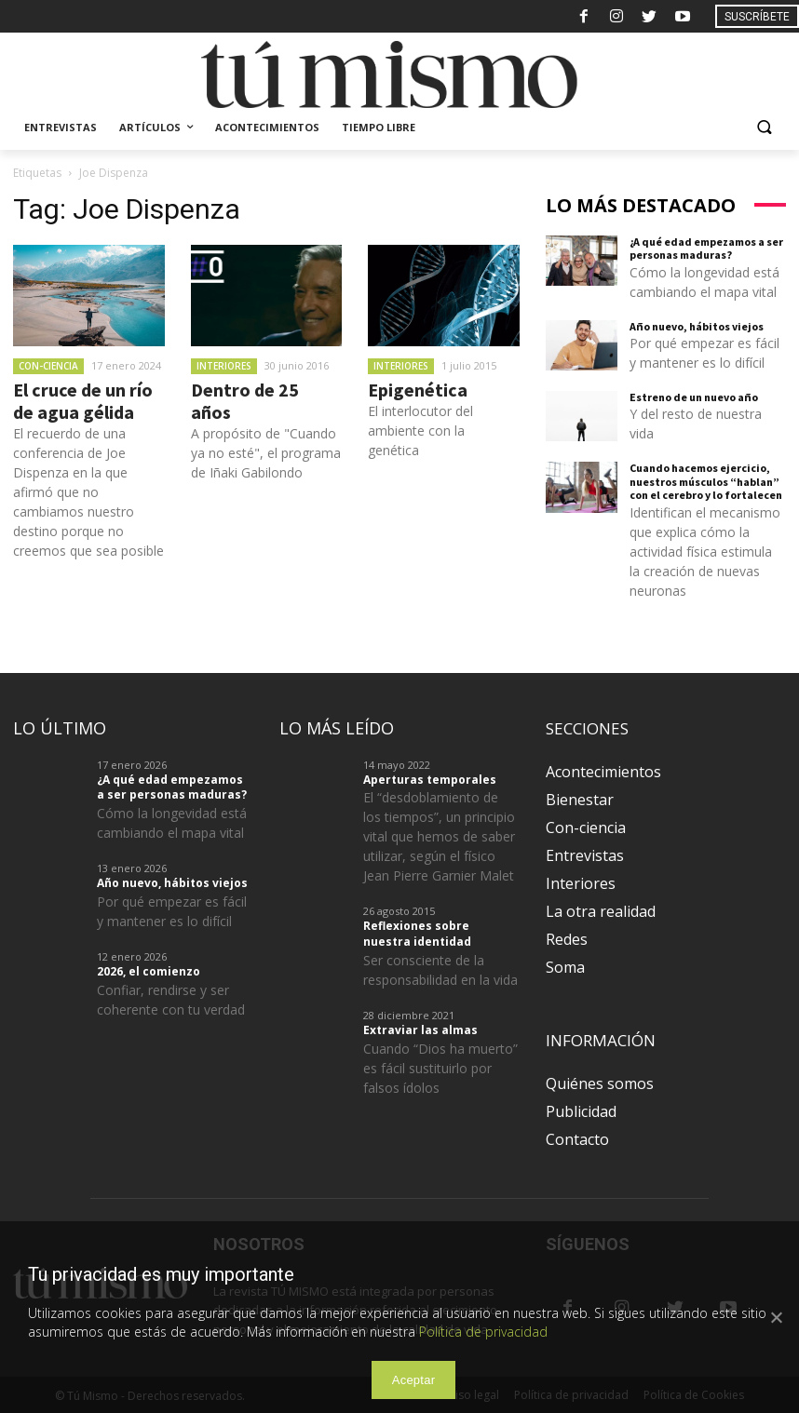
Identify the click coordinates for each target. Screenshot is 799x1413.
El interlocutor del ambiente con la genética (420, 430)
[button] (764, 128)
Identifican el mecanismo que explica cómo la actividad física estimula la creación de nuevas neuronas (705, 551)
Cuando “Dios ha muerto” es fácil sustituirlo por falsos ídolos (440, 1068)
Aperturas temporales (429, 779)
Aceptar (414, 1380)
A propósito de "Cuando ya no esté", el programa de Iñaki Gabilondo (266, 452)
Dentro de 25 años (245, 401)
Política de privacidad (483, 1331)
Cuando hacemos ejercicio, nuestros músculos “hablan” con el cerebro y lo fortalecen (706, 481)
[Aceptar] (775, 1317)
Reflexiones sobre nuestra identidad (417, 933)
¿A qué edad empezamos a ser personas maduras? (706, 248)
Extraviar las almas (420, 1030)
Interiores (223, 365)
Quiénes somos (600, 1083)
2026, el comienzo (148, 971)
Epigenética (417, 389)
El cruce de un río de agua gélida (83, 401)
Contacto (577, 1139)
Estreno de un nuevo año (694, 397)
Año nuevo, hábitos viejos (697, 326)
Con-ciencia (48, 365)
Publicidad (581, 1111)
